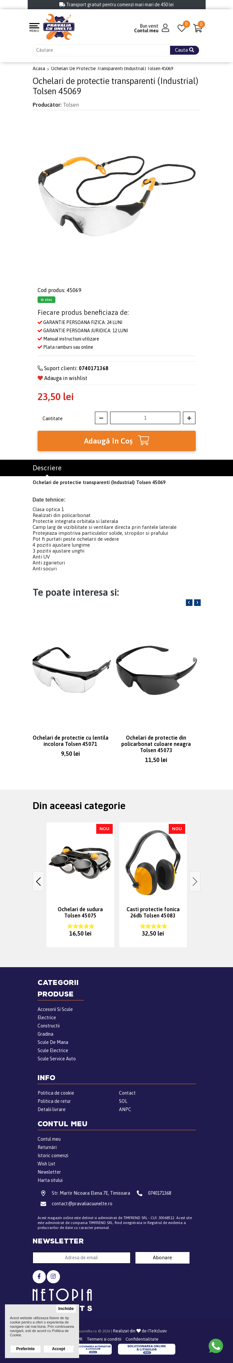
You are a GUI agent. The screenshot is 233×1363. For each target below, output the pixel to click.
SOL (123, 1101)
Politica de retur (54, 1101)
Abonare (162, 1257)
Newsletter (49, 1172)
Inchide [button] (66, 1308)
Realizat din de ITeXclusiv (140, 1330)
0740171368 (152, 1193)
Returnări (47, 1147)
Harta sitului (50, 1180)
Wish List (46, 1163)
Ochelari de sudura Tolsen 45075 (80, 912)
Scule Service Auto (57, 1058)
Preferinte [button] (25, 1349)
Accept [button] (58, 1349)
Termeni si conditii (104, 1339)
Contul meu (49, 1139)
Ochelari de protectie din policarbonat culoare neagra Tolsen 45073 (156, 744)
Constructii (49, 1025)
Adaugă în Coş (116, 440)
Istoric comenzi (53, 1155)
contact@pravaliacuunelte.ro (75, 1203)
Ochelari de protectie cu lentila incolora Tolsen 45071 (70, 741)
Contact (127, 1093)
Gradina (45, 1034)
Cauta (184, 50)
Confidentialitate (142, 1339)
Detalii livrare (52, 1109)
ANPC (125, 1109)
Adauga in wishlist (62, 378)
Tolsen (71, 105)
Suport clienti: (73, 368)
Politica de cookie (56, 1093)
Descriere (47, 468)
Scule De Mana (53, 1042)
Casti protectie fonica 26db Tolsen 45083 (153, 912)
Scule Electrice (53, 1050)
